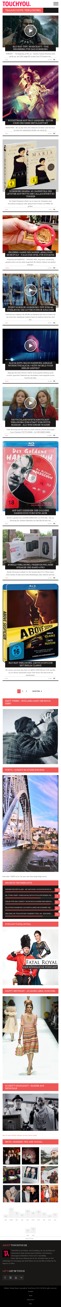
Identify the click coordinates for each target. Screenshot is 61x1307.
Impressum (30, 1300)
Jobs (30, 1304)
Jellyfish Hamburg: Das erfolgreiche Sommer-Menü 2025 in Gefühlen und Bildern (30, 907)
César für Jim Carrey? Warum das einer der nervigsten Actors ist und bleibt (30, 901)
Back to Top (29, 1238)
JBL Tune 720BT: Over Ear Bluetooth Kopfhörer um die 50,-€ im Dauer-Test (30, 895)
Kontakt (30, 1291)
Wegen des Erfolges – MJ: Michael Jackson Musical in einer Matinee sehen (30, 889)
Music (7, 381)
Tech (6, 578)
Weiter (36, 691)
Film (6, 59)
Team (30, 1295)
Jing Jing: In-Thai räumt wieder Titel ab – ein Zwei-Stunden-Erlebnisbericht (30, 913)
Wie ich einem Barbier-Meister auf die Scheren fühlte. (20, 1135)
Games (7, 268)
